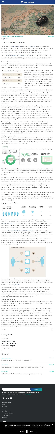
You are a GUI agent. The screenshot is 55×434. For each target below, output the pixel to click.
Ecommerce (4, 364)
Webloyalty (32, 46)
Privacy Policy (28, 394)
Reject (32, 431)
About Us (4, 404)
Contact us (4, 406)
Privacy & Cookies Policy (7, 413)
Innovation (5, 348)
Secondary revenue (8, 343)
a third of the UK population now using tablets (19, 230)
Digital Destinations (16, 46)
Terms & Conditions (6, 411)
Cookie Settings (6, 415)
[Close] (52, 424)
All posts (4, 339)
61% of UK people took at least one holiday (18, 55)
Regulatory (4, 417)
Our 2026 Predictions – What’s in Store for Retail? (16, 360)
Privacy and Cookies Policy (29, 427)
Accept (22, 431)
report (14, 308)
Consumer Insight (18, 36)
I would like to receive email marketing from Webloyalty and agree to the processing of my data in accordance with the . (20, 393)
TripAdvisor (16, 284)
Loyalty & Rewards (8, 341)
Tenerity (4, 409)
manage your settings (44, 427)
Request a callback (6, 402)
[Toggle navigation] (2, 2)
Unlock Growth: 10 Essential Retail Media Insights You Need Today (21, 374)
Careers (4, 408)
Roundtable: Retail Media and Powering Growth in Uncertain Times (22, 367)
